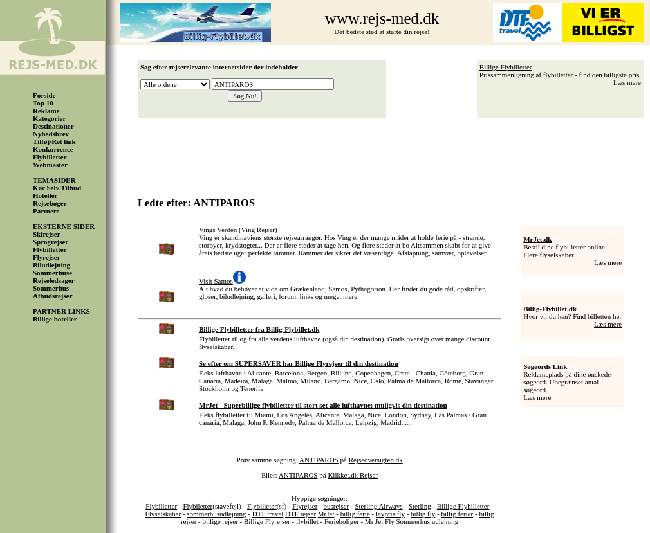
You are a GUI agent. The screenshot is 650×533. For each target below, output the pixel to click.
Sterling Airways (378, 506)
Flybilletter (50, 157)
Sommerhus (51, 288)
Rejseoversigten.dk (376, 460)
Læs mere (627, 82)
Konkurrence (53, 149)
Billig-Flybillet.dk (550, 308)
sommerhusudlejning (216, 514)
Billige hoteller (55, 319)
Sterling (420, 506)
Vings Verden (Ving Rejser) (238, 229)
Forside (44, 95)
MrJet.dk (537, 239)
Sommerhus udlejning (427, 521)
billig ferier (457, 514)
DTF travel (268, 514)
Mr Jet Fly (380, 521)
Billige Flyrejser (267, 521)
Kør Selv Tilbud (57, 188)
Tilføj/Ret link (54, 141)
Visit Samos (216, 281)
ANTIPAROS (319, 460)
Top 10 (43, 103)
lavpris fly (390, 514)
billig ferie (355, 514)
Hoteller (45, 195)
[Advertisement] (393, 153)
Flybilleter (262, 506)
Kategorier (49, 118)
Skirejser (46, 234)
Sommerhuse (52, 272)
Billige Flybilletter (505, 67)
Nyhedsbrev (51, 134)
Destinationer (53, 126)
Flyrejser (46, 257)
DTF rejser (300, 514)
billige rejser (219, 521)
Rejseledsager (54, 280)
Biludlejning (51, 265)
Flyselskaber (163, 514)
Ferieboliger (341, 521)
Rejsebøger (50, 203)
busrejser (336, 506)
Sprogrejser (50, 242)
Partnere (46, 211)
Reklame (46, 110)
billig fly (423, 514)
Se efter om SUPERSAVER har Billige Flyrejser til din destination (298, 363)
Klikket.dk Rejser (353, 475)
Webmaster (50, 164)
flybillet (307, 521)
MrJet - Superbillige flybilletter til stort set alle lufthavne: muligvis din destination (323, 405)
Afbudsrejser (53, 296)
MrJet (326, 514)
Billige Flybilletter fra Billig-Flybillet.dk (259, 329)
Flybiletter (197, 506)
